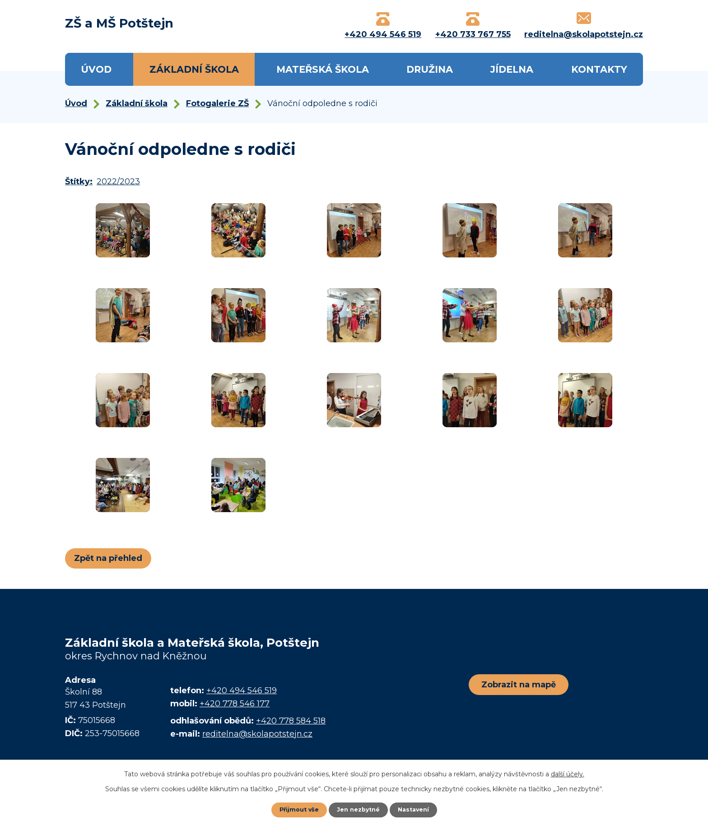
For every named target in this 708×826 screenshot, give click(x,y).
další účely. (567, 773)
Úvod (96, 69)
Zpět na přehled (111, 558)
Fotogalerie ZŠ (217, 103)
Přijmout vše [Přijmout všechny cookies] (295, 809)
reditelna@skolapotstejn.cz (257, 734)
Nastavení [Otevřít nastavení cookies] (417, 809)
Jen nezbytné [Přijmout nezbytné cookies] (358, 809)
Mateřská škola (322, 69)
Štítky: (79, 182)
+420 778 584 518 (291, 721)
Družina (429, 69)
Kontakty (599, 69)
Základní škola (194, 69)
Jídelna (511, 69)
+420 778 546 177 (235, 704)
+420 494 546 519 (241, 690)
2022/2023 (118, 182)
